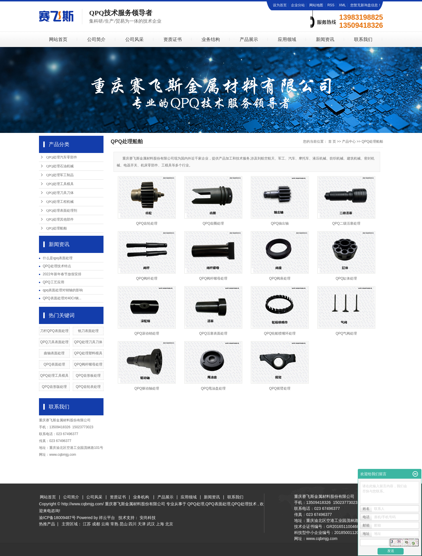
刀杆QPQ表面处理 (54, 331)
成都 (96, 524)
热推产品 (47, 524)
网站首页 (58, 39)
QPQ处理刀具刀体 (60, 193)
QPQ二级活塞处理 (346, 223)
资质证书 (172, 39)
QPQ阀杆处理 (147, 278)
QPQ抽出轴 (280, 223)
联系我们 (363, 39)
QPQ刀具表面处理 (54, 342)
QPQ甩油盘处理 (213, 388)
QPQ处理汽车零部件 (61, 157)
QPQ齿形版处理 (54, 387)
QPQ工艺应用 (53, 282)
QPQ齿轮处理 (147, 223)
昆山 (124, 524)
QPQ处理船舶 (56, 228)
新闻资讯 (325, 39)
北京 (169, 524)
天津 (142, 524)
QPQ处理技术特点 (57, 266)
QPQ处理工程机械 (60, 202)
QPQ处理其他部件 (60, 219)
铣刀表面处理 (88, 331)
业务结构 (211, 39)
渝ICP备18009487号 (57, 517)
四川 (132, 524)
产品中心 (349, 142)
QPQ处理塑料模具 (88, 353)
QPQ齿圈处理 (213, 223)
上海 (160, 524)
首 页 (332, 142)
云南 (105, 524)
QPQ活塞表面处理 (213, 333)
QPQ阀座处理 (280, 278)
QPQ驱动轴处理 (146, 388)
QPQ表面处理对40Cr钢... (62, 298)
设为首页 (280, 5)
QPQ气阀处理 (346, 333)
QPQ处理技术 (244, 504)
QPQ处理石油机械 (60, 166)
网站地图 (316, 5)
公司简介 (96, 39)
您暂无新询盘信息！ (365, 5)
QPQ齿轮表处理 (88, 387)
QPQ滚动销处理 (146, 333)
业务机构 (141, 497)
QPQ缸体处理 (346, 278)
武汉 (151, 524)
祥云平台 (107, 517)
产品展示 (249, 39)
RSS (331, 5)
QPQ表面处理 (54, 364)
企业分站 (298, 5)
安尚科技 (148, 517)
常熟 (114, 524)
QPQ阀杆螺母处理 (88, 364)
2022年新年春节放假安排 (62, 274)
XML (342, 5)
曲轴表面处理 (54, 353)
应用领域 (287, 39)
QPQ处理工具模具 (60, 184)
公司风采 (134, 39)
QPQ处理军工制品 (60, 175)
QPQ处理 (195, 504)
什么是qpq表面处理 (58, 258)
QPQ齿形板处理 (88, 376)
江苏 (87, 524)
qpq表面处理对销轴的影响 (63, 290)
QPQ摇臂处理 (280, 388)
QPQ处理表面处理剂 (61, 211)
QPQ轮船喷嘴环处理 (280, 333)
